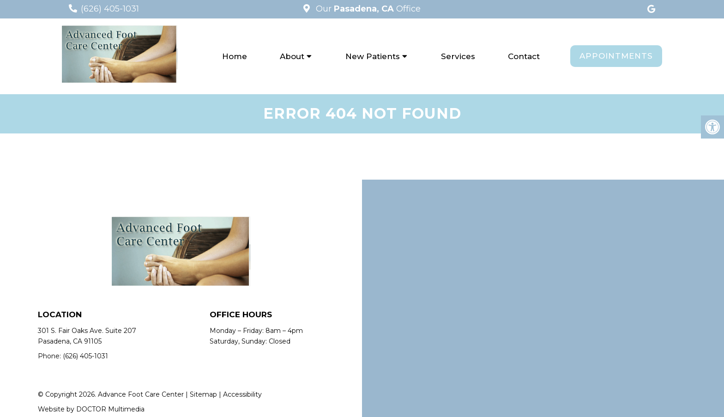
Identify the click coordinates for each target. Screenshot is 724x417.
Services (458, 56)
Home (234, 56)
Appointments (616, 55)
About (292, 56)
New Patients (372, 56)
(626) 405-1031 (110, 9)
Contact (524, 56)
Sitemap (203, 394)
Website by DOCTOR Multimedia (91, 409)
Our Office (367, 9)
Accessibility (242, 394)
